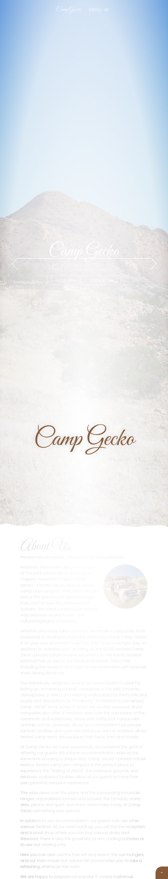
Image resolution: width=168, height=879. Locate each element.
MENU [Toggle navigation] (99, 9)
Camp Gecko (69, 9)
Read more (63, 280)
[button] (79, 512)
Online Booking (101, 280)
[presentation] (14, 264)
